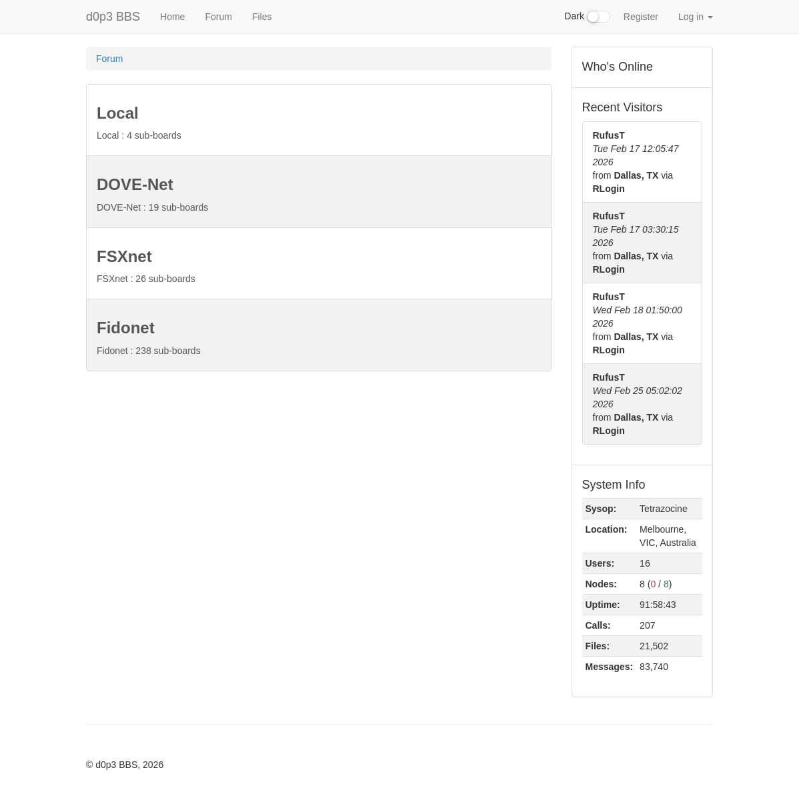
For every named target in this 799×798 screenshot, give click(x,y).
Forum (218, 16)
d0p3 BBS (113, 16)
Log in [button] (695, 16)
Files (262, 16)
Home (172, 16)
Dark (587, 17)
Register (641, 16)
